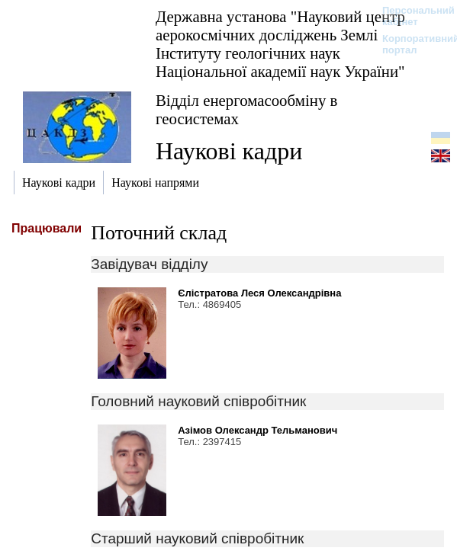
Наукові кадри (229, 151)
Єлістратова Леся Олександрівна (259, 293)
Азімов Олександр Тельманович (257, 430)
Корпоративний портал (410, 44)
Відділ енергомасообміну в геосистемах (246, 109)
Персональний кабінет (410, 16)
